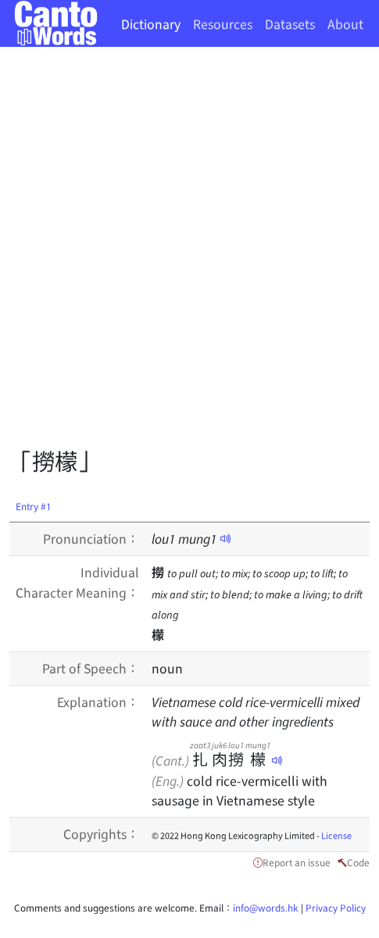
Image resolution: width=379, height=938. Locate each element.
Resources (222, 23)
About (345, 23)
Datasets (290, 23)
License (336, 835)
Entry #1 (34, 505)
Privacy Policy (336, 907)
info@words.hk (266, 907)
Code (358, 861)
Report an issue (297, 861)
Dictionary (151, 23)
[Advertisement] (189, 251)
